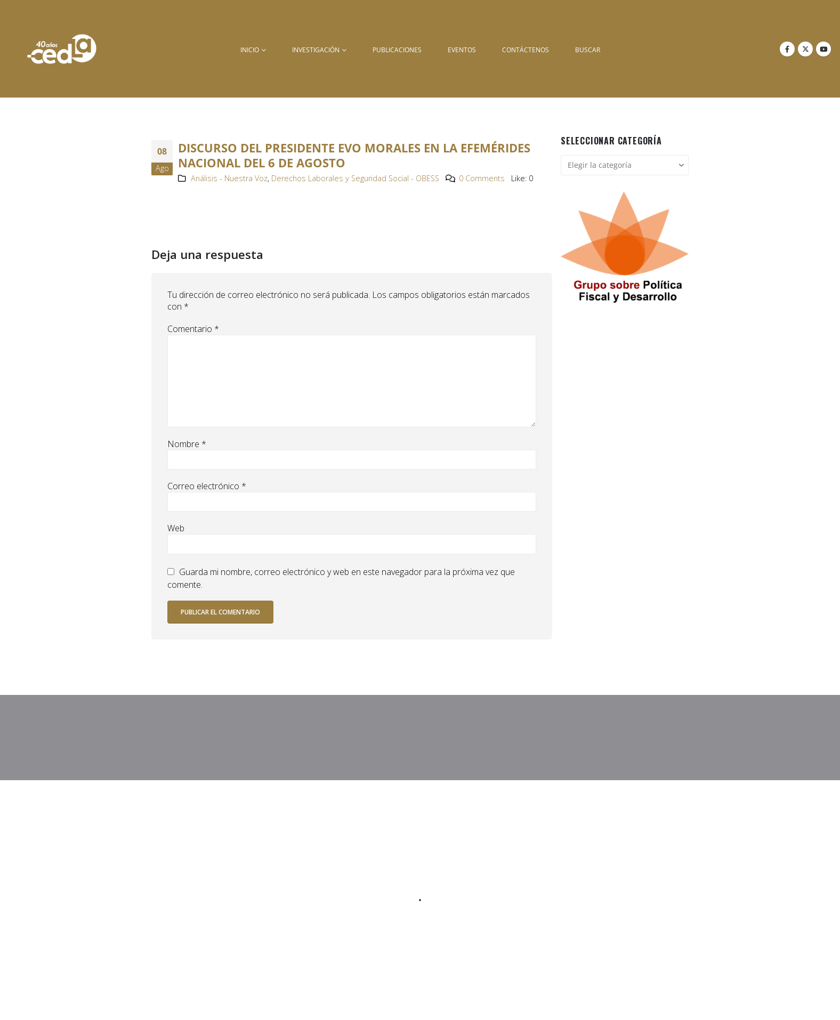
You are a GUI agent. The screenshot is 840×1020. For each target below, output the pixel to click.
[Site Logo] (62, 48)
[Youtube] (823, 49)
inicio (249, 49)
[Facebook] (787, 49)
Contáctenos (525, 49)
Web (175, 528)
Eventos (462, 49)
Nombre (186, 444)
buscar (587, 49)
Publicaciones (397, 49)
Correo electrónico (206, 486)
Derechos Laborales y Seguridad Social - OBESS (355, 178)
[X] (805, 49)
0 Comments (482, 178)
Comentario (193, 329)
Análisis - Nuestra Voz (229, 178)
